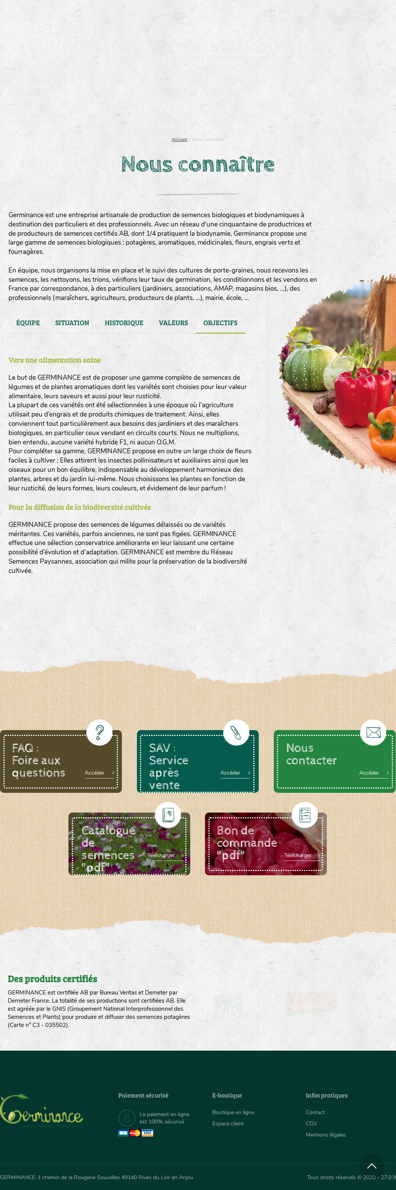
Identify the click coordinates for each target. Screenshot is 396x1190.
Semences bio (53, 100)
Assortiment (247, 100)
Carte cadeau (176, 100)
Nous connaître (114, 100)
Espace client (228, 1123)
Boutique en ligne (338, 100)
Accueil (179, 139)
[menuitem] (359, 15)
